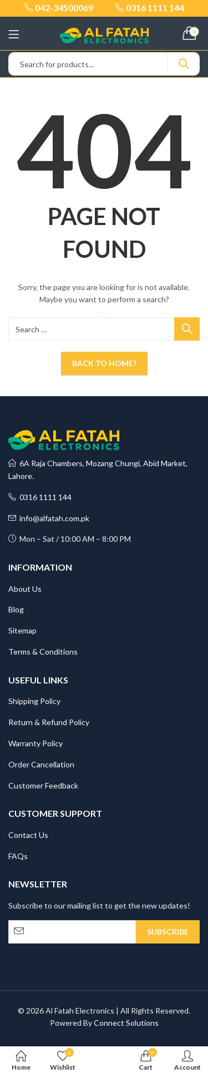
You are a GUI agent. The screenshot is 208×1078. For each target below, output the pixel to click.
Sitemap (22, 630)
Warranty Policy (35, 743)
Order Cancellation (41, 764)
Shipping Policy (34, 701)
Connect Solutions (126, 1022)
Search (184, 64)
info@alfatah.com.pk (48, 518)
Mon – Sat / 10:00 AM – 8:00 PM (69, 538)
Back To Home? (104, 363)
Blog (16, 609)
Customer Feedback (43, 785)
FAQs (18, 856)
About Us (25, 588)
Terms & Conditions (43, 651)
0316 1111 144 (40, 497)
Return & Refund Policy (48, 722)
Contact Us (28, 835)
